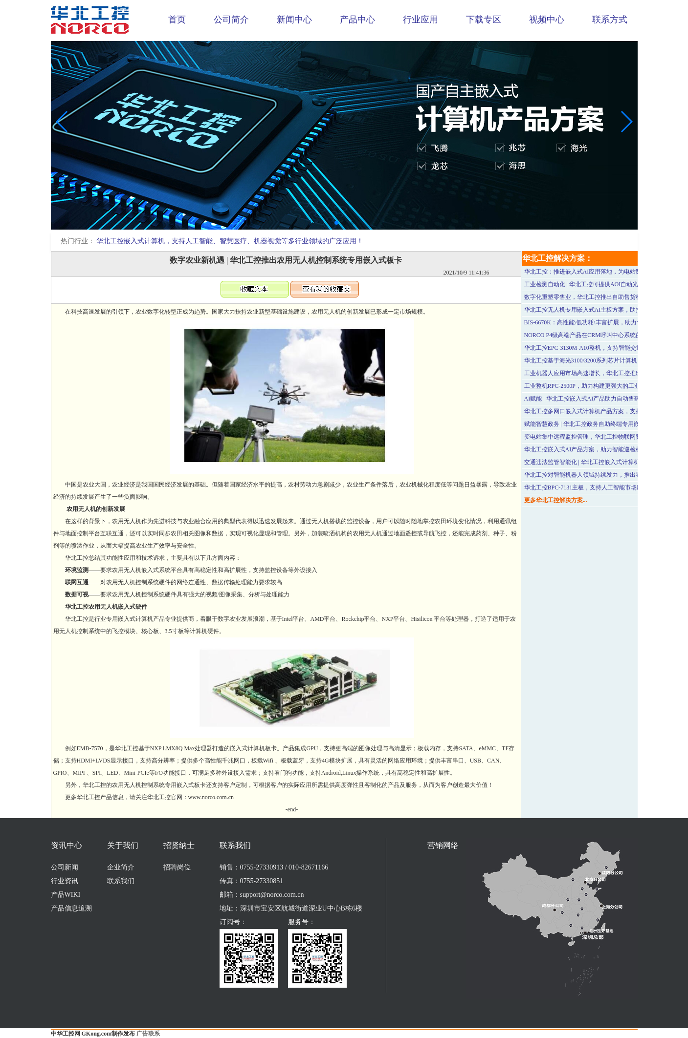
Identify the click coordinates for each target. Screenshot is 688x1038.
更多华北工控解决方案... (555, 500)
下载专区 (483, 19)
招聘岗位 (177, 867)
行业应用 (420, 19)
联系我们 (120, 881)
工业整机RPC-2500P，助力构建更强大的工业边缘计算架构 (599, 385)
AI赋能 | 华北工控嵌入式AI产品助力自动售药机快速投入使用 (603, 398)
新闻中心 (294, 19)
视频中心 (546, 19)
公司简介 (231, 19)
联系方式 (609, 19)
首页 (177, 19)
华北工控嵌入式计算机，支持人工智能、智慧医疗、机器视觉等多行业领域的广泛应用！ (229, 241)
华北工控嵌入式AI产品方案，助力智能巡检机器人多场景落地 (603, 449)
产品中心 (357, 19)
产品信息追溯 (71, 908)
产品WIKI (66, 894)
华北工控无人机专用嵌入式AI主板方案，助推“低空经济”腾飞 (603, 309)
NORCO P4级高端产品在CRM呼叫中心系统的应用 (588, 335)
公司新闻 (64, 867)
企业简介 (120, 867)
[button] (336, 223)
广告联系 (148, 1033)
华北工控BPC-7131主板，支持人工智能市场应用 (586, 487)
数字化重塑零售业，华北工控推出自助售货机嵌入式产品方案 (603, 297)
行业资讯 (64, 881)
